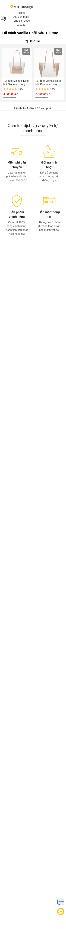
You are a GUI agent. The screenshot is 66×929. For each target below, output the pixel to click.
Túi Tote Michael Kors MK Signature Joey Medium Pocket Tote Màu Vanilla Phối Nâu (16, 82)
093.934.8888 (21, 16)
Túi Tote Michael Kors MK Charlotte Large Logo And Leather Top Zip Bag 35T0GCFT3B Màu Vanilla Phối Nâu (48, 82)
